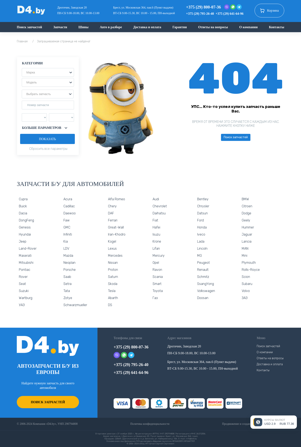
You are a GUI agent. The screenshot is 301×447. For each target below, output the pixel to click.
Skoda (112, 284)
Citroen (247, 206)
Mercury (159, 256)
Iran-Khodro (116, 234)
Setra (67, 284)
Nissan (113, 263)
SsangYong (205, 284)
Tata (66, 291)
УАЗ (22, 305)
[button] (48, 72)
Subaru (247, 284)
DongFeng (26, 220)
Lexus (112, 248)
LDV (66, 248)
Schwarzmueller (75, 305)
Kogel (112, 241)
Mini (244, 256)
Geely (246, 220)
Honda (202, 227)
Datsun (202, 213)
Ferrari (112, 220)
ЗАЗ (245, 298)
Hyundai (25, 234)
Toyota (158, 291)
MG (199, 256)
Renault (203, 270)
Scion (246, 277)
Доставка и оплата (147, 27)
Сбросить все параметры (48, 149)
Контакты (276, 27)
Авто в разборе (111, 27)
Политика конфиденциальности (149, 423)
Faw (66, 220)
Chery (112, 206)
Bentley (203, 199)
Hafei (156, 227)
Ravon (157, 270)
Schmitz (203, 277)
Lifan (156, 248)
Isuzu (156, 234)
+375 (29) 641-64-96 (229, 13)
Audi (156, 199)
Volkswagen (206, 291)
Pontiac (24, 270)
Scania (158, 277)
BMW (245, 199)
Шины (83, 27)
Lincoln (202, 248)
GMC (66, 227)
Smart (157, 284)
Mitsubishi (26, 263)
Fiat (155, 220)
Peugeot (203, 263)
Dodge (246, 213)
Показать (47, 139)
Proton (113, 270)
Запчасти (60, 27)
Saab (67, 277)
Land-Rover (27, 248)
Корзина (269, 10)
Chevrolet (160, 206)
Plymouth (249, 263)
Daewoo (69, 213)
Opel (156, 263)
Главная (22, 41)
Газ (155, 298)
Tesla (111, 291)
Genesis (25, 227)
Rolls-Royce (251, 270)
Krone (157, 241)
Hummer (248, 227)
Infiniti (67, 234)
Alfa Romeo (116, 199)
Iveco (201, 234)
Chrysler (203, 206)
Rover (23, 277)
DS (110, 305)
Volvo (246, 291)
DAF (111, 213)
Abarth (113, 298)
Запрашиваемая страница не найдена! (63, 41)
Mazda (68, 256)
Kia (65, 241)
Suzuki (24, 291)
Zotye (67, 298)
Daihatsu (159, 213)
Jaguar (247, 234)
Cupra (23, 199)
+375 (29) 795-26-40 (200, 13)
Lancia (246, 241)
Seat (22, 284)
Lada (200, 241)
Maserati (25, 256)
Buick (23, 206)
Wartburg (25, 298)
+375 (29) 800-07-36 (203, 7)
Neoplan (69, 263)
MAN (245, 248)
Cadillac (69, 206)
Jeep (22, 241)
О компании (248, 27)
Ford (200, 220)
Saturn (113, 277)
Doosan (202, 298)
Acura (67, 199)
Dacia (23, 213)
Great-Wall (116, 227)
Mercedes (115, 256)
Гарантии (179, 27)
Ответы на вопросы (213, 27)
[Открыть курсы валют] (273, 422)
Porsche (69, 270)
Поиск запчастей (29, 27)
